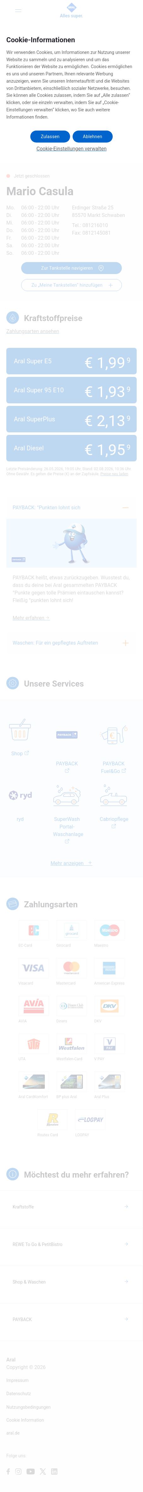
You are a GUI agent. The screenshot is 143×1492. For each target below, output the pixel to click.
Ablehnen (92, 136)
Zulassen (50, 136)
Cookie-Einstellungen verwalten (72, 149)
